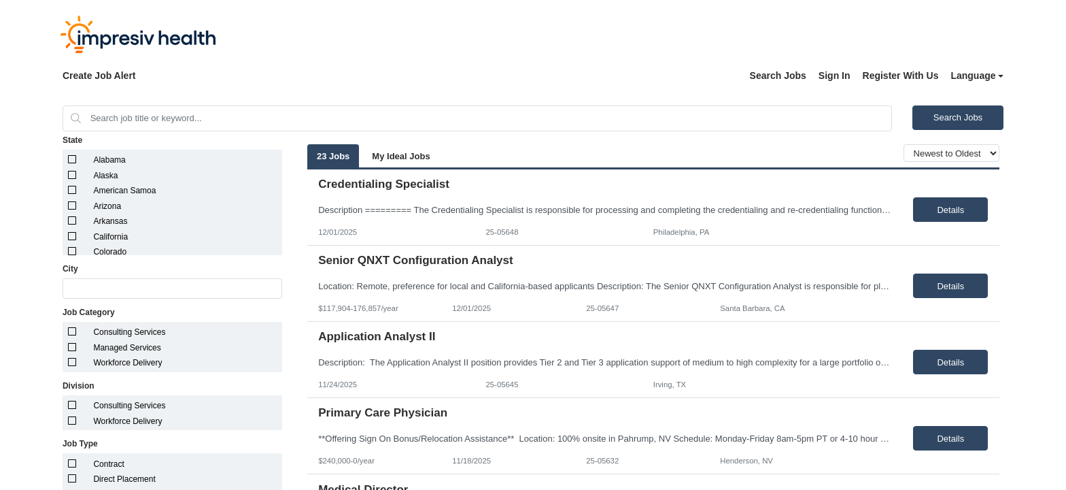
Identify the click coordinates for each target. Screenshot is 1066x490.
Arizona (107, 206)
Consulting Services (129, 332)
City (70, 269)
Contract (108, 464)
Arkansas (110, 221)
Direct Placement (124, 479)
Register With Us (901, 75)
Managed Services (126, 348)
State (72, 140)
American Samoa (124, 190)
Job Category (89, 312)
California (110, 237)
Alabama (109, 160)
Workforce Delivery (127, 363)
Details (950, 210)
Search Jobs (778, 75)
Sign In (834, 75)
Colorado (109, 252)
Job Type (80, 443)
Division (78, 386)
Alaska (105, 175)
